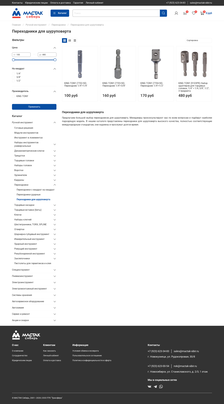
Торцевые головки (24, 160)
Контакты (17, 2)
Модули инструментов (26, 132)
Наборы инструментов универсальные (26, 144)
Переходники (21, 184)
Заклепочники (22, 258)
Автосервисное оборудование (28, 301)
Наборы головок (23, 165)
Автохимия (18, 307)
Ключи (17, 214)
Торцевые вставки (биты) (28, 210)
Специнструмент (21, 269)
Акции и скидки (20, 320)
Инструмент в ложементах (28, 137)
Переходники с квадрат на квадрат (36, 189)
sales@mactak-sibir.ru (201, 2)
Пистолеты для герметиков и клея (32, 263)
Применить (34, 106)
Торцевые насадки (24, 205)
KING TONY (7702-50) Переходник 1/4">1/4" (75, 84)
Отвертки (19, 229)
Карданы (19, 180)
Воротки (18, 170)
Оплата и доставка (60, 2)
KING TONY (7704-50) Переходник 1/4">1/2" (151, 84)
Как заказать (49, 351)
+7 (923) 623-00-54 (158, 366)
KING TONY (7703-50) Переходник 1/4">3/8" (113, 84)
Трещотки (19, 155)
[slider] (13, 60)
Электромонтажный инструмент (29, 288)
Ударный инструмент (25, 244)
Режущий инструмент (25, 248)
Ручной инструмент (22, 122)
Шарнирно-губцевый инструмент (31, 234)
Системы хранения (22, 295)
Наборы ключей (22, 219)
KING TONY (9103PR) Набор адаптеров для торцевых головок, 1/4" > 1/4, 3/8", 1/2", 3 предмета (193, 87)
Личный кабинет (94, 2)
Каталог (60, 13)
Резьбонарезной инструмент (29, 253)
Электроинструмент (23, 282)
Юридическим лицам (36, 2)
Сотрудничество (19, 355)
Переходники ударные (28, 194)
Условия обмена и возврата (85, 351)
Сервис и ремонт (21, 314)
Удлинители (20, 175)
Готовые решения (23, 128)
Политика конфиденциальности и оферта (91, 360)
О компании (17, 351)
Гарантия (78, 2)
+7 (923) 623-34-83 (175, 2)
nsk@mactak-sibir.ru (185, 366)
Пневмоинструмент (22, 276)
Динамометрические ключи (29, 150)
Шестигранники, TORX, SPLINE (30, 224)
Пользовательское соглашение (87, 355)
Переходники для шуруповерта (33, 199)
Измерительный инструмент (29, 239)
